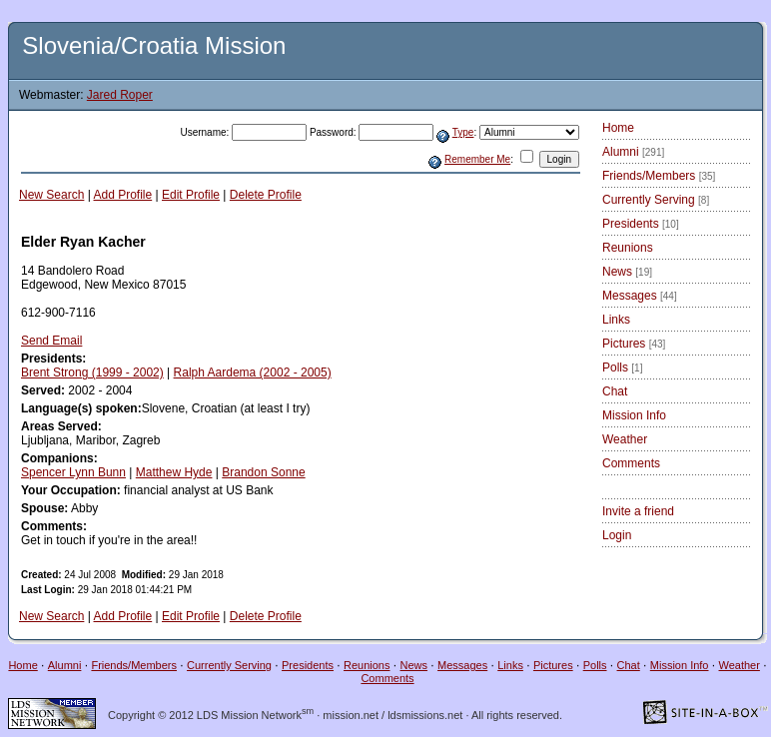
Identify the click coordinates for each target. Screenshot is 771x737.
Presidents (640, 224)
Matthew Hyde (174, 472)
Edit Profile (191, 195)
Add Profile (123, 195)
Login (616, 535)
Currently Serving (655, 200)
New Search (51, 195)
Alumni (633, 152)
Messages (639, 296)
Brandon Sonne (263, 472)
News (627, 272)
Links (616, 320)
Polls (622, 367)
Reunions (627, 248)
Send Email (51, 341)
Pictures (633, 344)
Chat (614, 391)
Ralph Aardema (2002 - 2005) (253, 372)
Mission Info (634, 415)
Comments (631, 463)
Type (463, 132)
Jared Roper (120, 95)
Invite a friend (638, 511)
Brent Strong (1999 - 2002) (92, 372)
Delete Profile (266, 195)
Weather (624, 439)
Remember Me (477, 159)
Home (618, 128)
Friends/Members (658, 176)
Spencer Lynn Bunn (73, 472)
